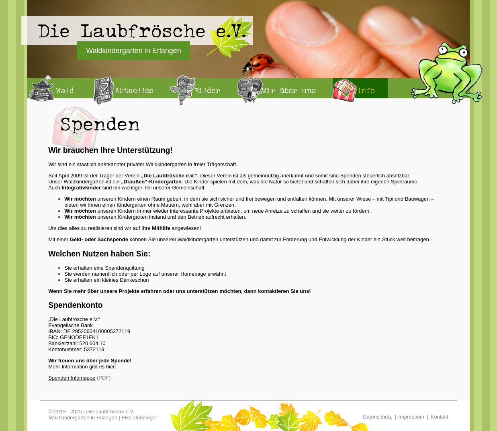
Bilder (207, 90)
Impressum (411, 417)
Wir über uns (289, 90)
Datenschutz (377, 417)
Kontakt (439, 417)
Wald (65, 90)
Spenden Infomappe (71, 378)
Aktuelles (134, 90)
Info (366, 90)
